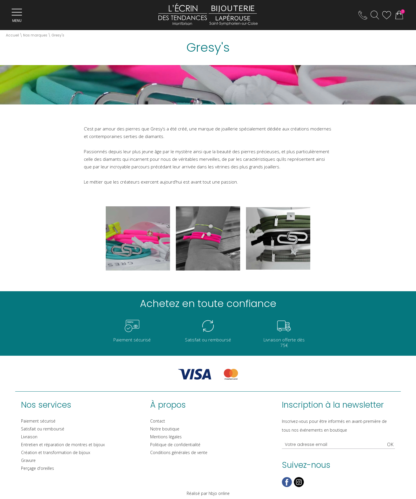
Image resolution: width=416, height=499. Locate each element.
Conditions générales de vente (178, 452)
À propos (168, 405)
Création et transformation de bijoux (55, 452)
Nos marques (35, 35)
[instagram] (299, 485)
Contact (157, 421)
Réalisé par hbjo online (208, 493)
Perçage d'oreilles (37, 468)
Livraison (29, 436)
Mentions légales (166, 436)
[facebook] (287, 485)
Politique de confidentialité (175, 444)
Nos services (46, 405)
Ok (390, 444)
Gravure (28, 460)
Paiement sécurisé (38, 421)
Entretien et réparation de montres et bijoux (63, 444)
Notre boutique (164, 429)
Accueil (12, 35)
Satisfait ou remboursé (42, 429)
